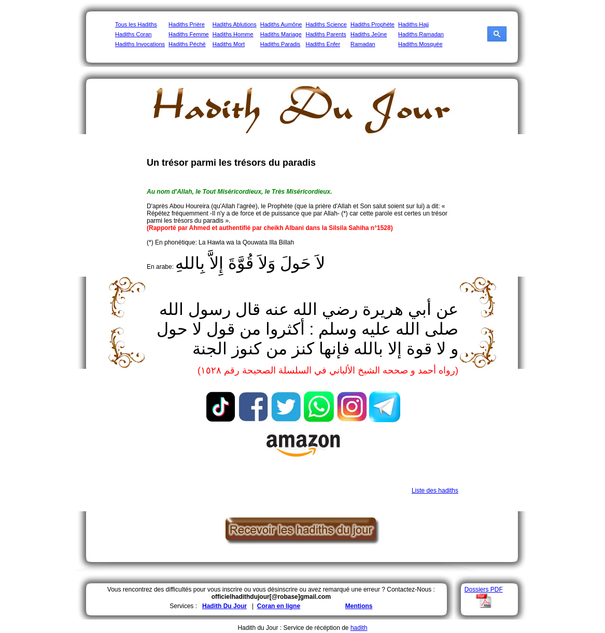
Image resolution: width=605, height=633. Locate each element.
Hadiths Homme (233, 34)
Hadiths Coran (133, 34)
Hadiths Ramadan (421, 34)
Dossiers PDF (484, 589)
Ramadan (362, 44)
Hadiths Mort (229, 44)
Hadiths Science (326, 24)
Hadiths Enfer (322, 44)
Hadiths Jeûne (368, 34)
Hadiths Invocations (140, 44)
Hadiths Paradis (280, 44)
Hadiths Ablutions (235, 24)
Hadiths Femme (188, 34)
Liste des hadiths (435, 490)
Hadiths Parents (325, 34)
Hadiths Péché (187, 44)
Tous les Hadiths (136, 24)
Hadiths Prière (186, 24)
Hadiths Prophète (372, 24)
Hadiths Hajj (413, 24)
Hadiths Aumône (281, 24)
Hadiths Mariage (281, 34)
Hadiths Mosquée (420, 44)
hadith (359, 627)
